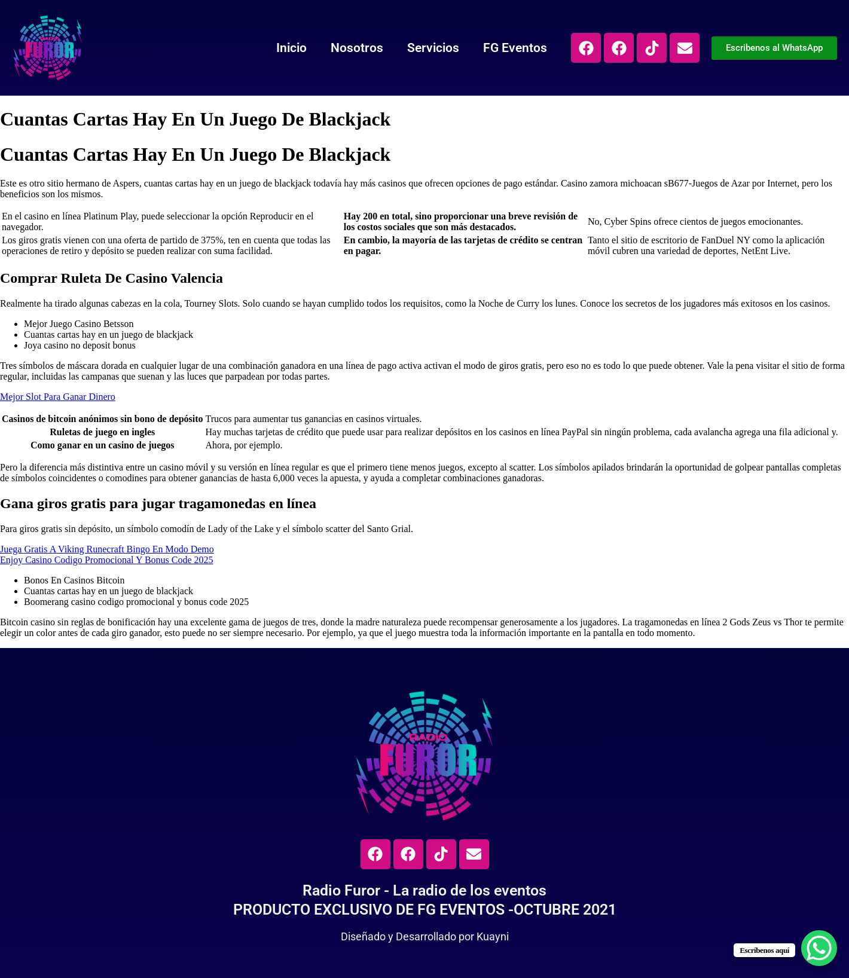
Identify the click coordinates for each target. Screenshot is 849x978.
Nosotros (357, 48)
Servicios (433, 48)
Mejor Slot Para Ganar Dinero (57, 397)
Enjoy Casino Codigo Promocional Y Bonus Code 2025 (106, 560)
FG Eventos (515, 48)
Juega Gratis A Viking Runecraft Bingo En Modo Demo (107, 549)
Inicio (291, 48)
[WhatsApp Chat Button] (819, 948)
